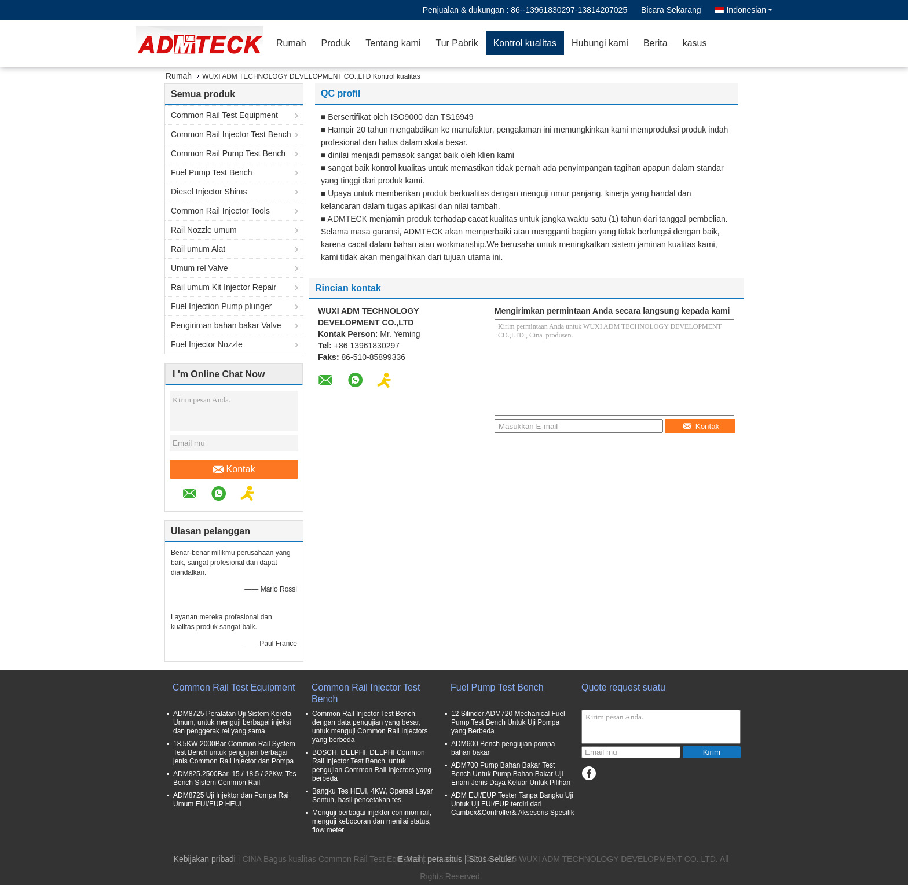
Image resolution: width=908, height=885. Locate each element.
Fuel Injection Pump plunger (221, 306)
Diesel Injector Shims (209, 191)
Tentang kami (392, 43)
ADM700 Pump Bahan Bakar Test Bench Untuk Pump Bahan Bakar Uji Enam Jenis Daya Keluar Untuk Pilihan (510, 774)
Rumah (291, 43)
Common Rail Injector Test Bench (231, 134)
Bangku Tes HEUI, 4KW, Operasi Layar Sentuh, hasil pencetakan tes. (372, 795)
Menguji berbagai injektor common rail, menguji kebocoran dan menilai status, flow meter (371, 821)
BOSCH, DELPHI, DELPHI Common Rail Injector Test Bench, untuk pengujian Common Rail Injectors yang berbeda (371, 765)
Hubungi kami (600, 43)
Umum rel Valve (199, 268)
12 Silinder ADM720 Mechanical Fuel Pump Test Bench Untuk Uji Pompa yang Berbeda (508, 722)
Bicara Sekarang (671, 9)
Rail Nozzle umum (204, 229)
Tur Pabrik (456, 43)
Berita (655, 43)
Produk (336, 43)
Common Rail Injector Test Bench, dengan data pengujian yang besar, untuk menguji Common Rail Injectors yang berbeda (369, 727)
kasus (695, 43)
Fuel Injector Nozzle (207, 344)
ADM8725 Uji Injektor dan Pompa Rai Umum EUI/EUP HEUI (230, 799)
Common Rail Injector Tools (220, 210)
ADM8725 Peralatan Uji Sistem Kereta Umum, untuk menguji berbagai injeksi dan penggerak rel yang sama (232, 722)
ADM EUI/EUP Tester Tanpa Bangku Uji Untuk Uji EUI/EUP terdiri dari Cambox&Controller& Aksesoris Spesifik (512, 804)
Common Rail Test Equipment (224, 115)
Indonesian (749, 9)
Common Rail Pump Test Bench (228, 153)
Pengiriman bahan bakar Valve (226, 325)
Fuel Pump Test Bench (211, 172)
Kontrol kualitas (524, 43)
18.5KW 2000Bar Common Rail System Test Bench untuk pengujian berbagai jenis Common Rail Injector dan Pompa (234, 752)
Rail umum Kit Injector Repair (223, 287)
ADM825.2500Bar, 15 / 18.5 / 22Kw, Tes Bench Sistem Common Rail (234, 778)
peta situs (444, 859)
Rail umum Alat (198, 249)
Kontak (234, 469)
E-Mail (409, 859)
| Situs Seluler (489, 859)
